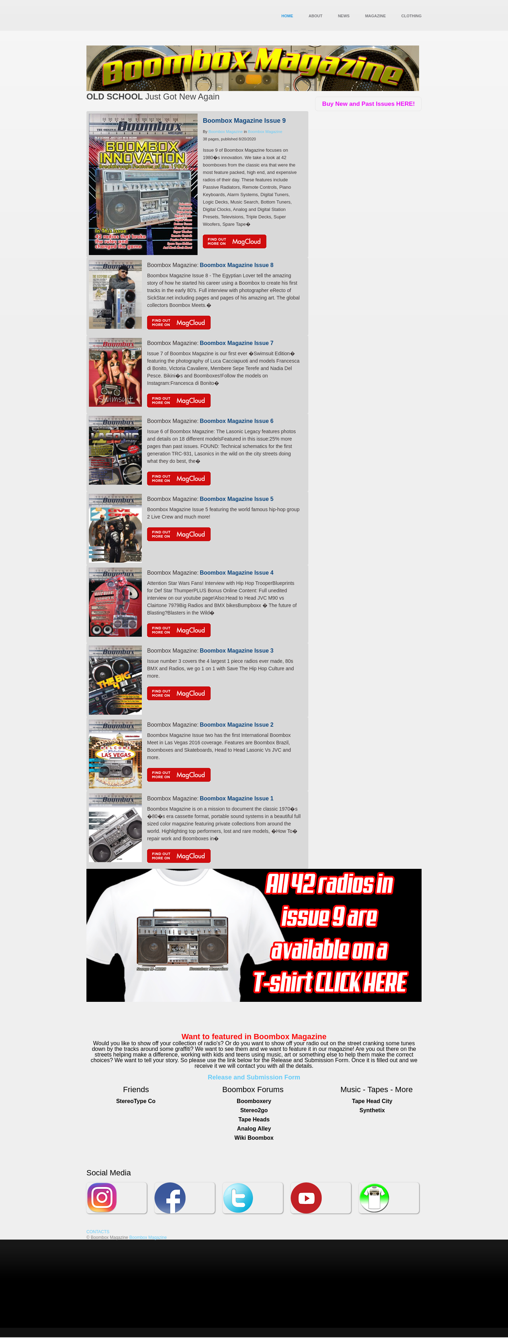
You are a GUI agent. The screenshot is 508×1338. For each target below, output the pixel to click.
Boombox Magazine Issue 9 (244, 120)
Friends (136, 1089)
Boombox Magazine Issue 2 (236, 725)
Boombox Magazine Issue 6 (236, 421)
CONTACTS (97, 1231)
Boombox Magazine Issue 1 (236, 798)
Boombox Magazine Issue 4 (236, 573)
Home (287, 16)
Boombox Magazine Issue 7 (236, 343)
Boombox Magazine (225, 131)
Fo (261, 1089)
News (344, 16)
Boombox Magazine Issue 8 (236, 265)
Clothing (411, 16)
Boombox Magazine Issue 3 (236, 651)
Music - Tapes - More (376, 1089)
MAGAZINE (375, 16)
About (315, 16)
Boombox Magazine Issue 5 (236, 499)
